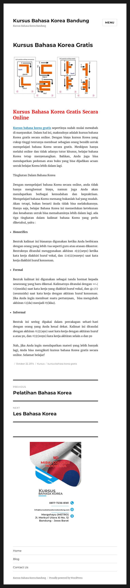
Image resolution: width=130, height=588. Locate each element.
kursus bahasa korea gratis (62, 363)
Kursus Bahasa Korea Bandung (51, 20)
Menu (109, 22)
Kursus (41, 363)
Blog (16, 559)
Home (17, 550)
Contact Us (20, 567)
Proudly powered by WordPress (66, 578)
